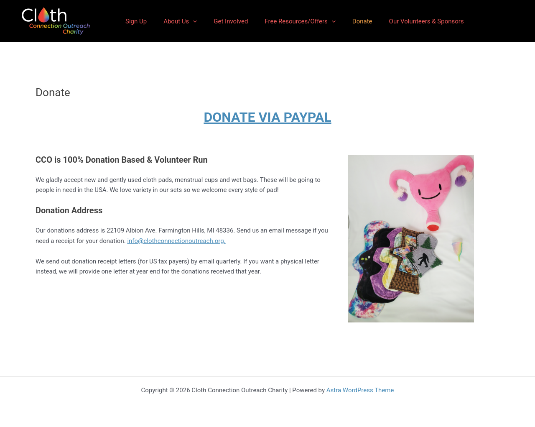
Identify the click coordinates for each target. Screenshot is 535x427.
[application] (193, 21)
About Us (180, 21)
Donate (362, 21)
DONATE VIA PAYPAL (267, 117)
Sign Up (136, 21)
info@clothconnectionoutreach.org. (176, 241)
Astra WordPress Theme (360, 390)
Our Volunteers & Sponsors (426, 21)
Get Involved (231, 21)
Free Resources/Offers (300, 21)
